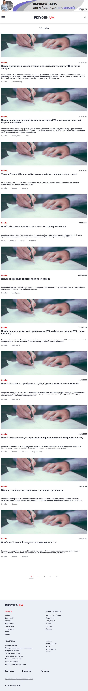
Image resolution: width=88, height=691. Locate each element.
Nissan (14, 188)
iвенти (48, 652)
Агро (7, 632)
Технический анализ (13, 659)
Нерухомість (51, 621)
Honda (4, 82)
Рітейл (48, 623)
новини (8, 611)
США (3, 240)
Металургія (9, 629)
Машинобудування (53, 615)
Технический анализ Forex (15, 664)
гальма (32, 240)
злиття (25, 556)
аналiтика (10, 641)
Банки (7, 634)
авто (22, 240)
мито (27, 136)
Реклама (26, 671)
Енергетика (9, 623)
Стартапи (9, 621)
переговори (37, 452)
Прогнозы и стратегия (14, 656)
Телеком (49, 626)
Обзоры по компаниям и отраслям (19, 648)
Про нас (45, 671)
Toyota (25, 188)
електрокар (17, 82)
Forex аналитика (11, 661)
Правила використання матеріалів (19, 679)
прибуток (16, 136)
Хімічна (49, 629)
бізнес (25, 452)
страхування (51, 649)
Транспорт (50, 618)
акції (48, 646)
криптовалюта (51, 644)
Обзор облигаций (12, 653)
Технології (9, 618)
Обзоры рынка (11, 645)
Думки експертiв (53, 611)
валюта (49, 641)
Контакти (9, 671)
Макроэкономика (12, 651)
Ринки (7, 615)
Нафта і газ (9, 626)
